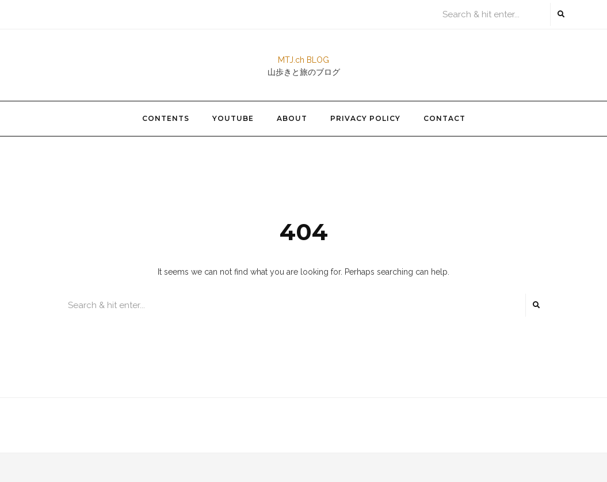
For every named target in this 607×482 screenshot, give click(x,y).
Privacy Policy (365, 118)
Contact (444, 118)
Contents (165, 118)
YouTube (233, 118)
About (292, 118)
